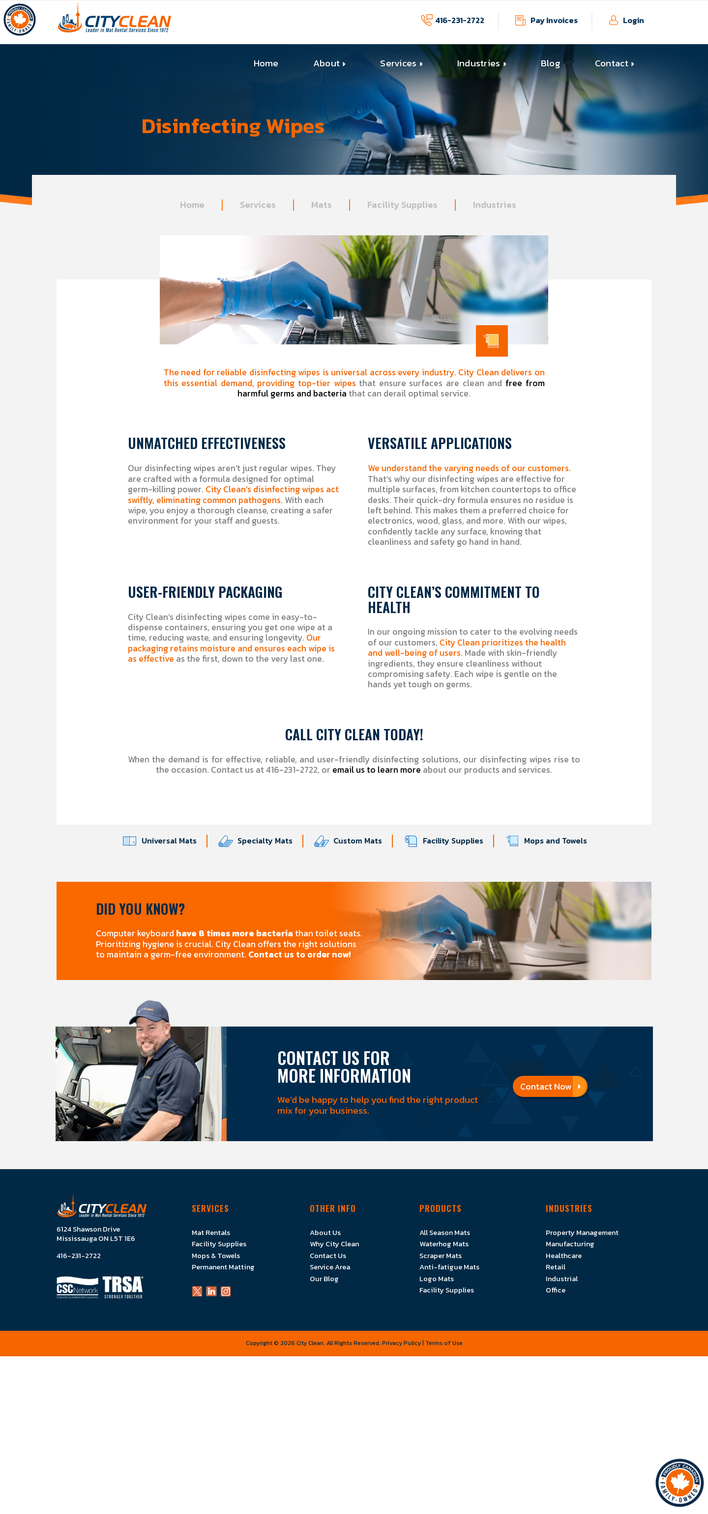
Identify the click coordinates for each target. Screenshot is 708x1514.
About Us (325, 1232)
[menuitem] (266, 64)
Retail (555, 1267)
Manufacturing (570, 1243)
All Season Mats (444, 1232)
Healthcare (564, 1255)
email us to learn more (376, 769)
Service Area (330, 1267)
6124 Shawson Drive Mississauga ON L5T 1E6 (96, 1234)
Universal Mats (164, 841)
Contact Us (328, 1255)
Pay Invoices (554, 20)
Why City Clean (334, 1243)
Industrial (562, 1278)
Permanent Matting (223, 1267)
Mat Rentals (211, 1232)
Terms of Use (444, 1343)
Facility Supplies (448, 841)
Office (555, 1290)
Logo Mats (436, 1278)
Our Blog (324, 1278)
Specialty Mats (260, 841)
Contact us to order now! (299, 954)
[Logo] (115, 22)
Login (633, 20)
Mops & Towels (216, 1255)
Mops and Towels (550, 841)
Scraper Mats (440, 1255)
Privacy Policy (401, 1343)
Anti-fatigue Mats (449, 1267)
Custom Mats (353, 841)
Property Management (582, 1232)
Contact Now (550, 1086)
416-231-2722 (459, 20)
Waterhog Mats (444, 1243)
